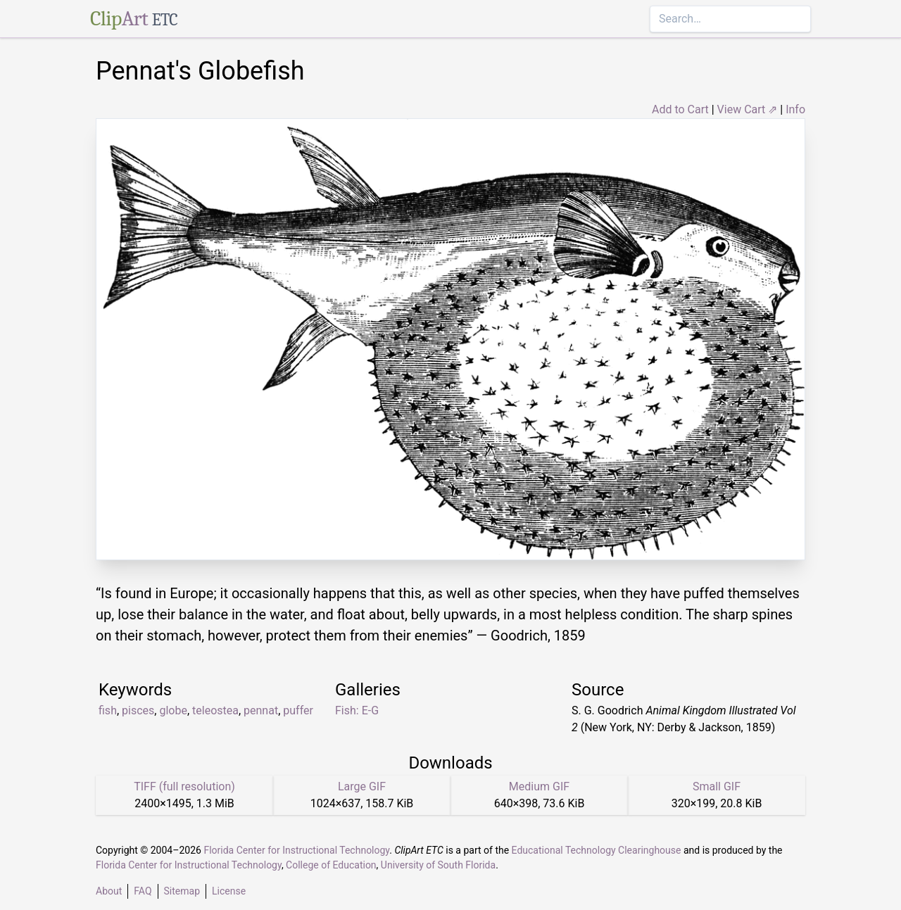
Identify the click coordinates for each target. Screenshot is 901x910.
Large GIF (362, 786)
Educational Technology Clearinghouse (596, 850)
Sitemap (182, 891)
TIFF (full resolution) (184, 786)
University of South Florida (438, 865)
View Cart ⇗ (747, 109)
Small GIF (717, 786)
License (229, 891)
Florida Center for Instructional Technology (296, 850)
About (109, 891)
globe (173, 710)
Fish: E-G (357, 710)
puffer (298, 710)
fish (108, 710)
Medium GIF (539, 786)
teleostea (215, 710)
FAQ (142, 891)
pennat (261, 710)
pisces (138, 710)
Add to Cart (680, 109)
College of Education (331, 865)
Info (795, 109)
